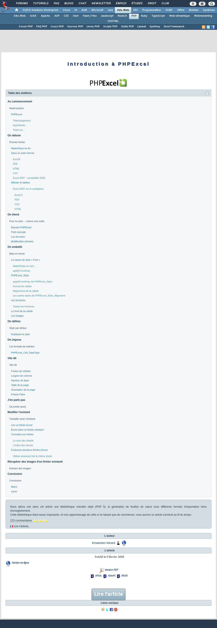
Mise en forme (17, 253)
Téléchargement (22, 120)
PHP (133, 16)
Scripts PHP (110, 26)
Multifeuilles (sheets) (22, 241)
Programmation (151, 10)
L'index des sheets (23, 445)
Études (137, 3)
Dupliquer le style (20, 334)
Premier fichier (17, 142)
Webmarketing (203, 16)
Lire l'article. (21, 526)
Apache (45, 16)
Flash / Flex (90, 16)
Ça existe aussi (17, 406)
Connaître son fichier (22, 434)
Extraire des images (20, 468)
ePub (98, 576)
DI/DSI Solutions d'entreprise (40, 10)
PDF (15, 164)
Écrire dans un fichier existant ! (27, 429)
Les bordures (18, 300)
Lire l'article (108, 594)
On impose (14, 339)
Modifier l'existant (19, 412)
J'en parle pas (16, 399)
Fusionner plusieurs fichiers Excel (29, 450)
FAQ (56, 3)
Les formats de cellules (21, 346)
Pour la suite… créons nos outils (26, 221)
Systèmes (209, 10)
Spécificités (19, 125)
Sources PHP (75, 26)
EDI (135, 10)
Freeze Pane (18, 394)
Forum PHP (26, 26)
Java (110, 10)
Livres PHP (93, 26)
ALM (84, 10)
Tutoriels (40, 3)
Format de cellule (22, 286)
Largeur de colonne (21, 375)
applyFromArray (21, 270)
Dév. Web (123, 10)
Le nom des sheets (23, 440)
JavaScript (107, 16)
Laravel (141, 26)
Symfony (155, 26)
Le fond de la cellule (22, 311)
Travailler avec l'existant (22, 418)
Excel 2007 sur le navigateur (28, 188)
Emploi (120, 3)
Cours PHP (57, 26)
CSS (66, 16)
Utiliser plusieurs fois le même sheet (32, 456)
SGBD (169, 10)
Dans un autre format (22, 153)
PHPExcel (16, 114)
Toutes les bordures (23, 306)
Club (165, 3)
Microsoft (97, 10)
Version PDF (111, 570)
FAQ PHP (41, 26)
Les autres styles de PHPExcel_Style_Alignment (39, 295)
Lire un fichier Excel (21, 425)
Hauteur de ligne (20, 380)
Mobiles (194, 10)
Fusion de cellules (21, 371)
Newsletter (101, 3)
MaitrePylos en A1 (21, 148)
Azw (110, 576)
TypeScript (158, 16)
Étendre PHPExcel (21, 227)
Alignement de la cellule (26, 291)
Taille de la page (20, 385)
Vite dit (12, 358)
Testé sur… (19, 130)
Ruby (144, 16)
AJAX (33, 16)
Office (180, 10)
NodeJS (122, 16)
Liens (14, 491)
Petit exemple (18, 232)
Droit (151, 3)
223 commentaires (21, 520)
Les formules (18, 236)
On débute (14, 135)
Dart (75, 16)
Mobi (124, 576)
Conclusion (15, 473)
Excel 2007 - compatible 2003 (29, 178)
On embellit (15, 246)
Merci (14, 486)
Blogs (68, 3)
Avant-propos (16, 108)
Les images (17, 315)
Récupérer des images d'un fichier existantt (35, 461)
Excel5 (16, 159)
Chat (82, 3)
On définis (14, 321)
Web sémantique (179, 16)
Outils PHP (127, 26)
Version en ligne (20, 563)
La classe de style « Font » (25, 259)
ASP (56, 16)
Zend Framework (174, 26)
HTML (16, 168)
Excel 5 (19, 195)
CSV (15, 173)
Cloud (66, 10)
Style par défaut (17, 328)
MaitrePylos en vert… (24, 266)
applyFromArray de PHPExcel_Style (32, 281)
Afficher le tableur (20, 182)
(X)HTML (113, 21)
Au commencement (20, 101)
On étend (13, 214)
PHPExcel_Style (20, 275)
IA (75, 10)
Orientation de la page (23, 389)
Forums (21, 3)
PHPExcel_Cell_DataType (25, 352)
